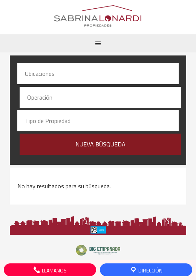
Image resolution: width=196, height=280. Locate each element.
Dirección (146, 270)
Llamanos (50, 270)
